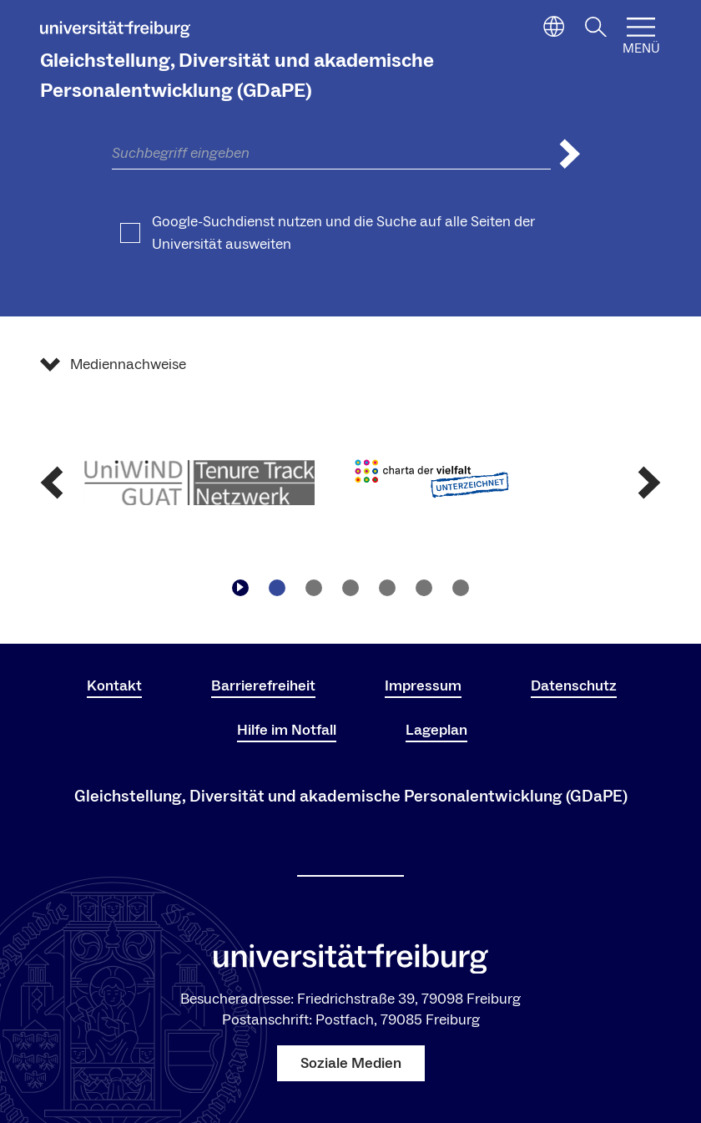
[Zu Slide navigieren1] (277, 587)
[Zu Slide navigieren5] (424, 587)
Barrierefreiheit (263, 686)
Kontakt (114, 686)
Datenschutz (574, 686)
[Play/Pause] (240, 587)
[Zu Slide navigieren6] (460, 587)
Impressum (423, 686)
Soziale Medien (350, 1063)
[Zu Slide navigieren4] (387, 587)
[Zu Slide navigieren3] (350, 587)
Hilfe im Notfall (286, 730)
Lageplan (436, 730)
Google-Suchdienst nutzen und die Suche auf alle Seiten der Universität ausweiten (343, 233)
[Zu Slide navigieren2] (313, 587)
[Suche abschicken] (570, 154)
